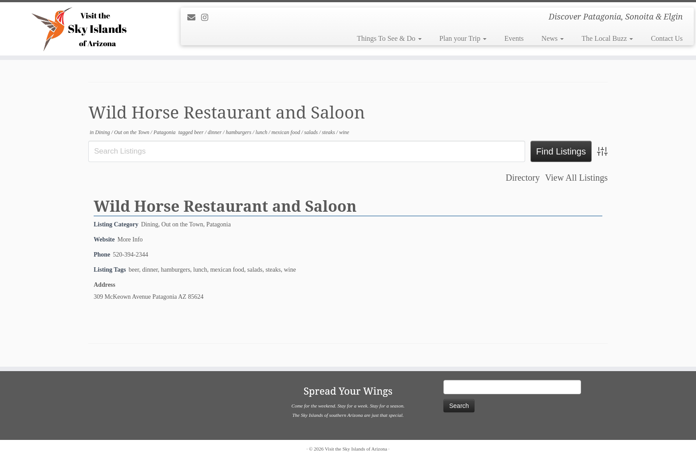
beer (199, 132)
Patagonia (165, 132)
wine (344, 132)
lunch (262, 132)
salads (311, 132)
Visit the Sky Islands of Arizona (356, 448)
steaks (329, 132)
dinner (215, 132)
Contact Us (667, 38)
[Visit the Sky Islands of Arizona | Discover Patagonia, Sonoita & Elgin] (80, 29)
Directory (523, 177)
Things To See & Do (389, 38)
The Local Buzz (607, 38)
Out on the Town (132, 132)
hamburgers (239, 132)
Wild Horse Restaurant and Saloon (225, 206)
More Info (129, 239)
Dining (103, 132)
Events (514, 38)
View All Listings (576, 177)
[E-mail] (194, 17)
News (553, 38)
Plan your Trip (462, 38)
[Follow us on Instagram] (207, 17)
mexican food (286, 132)
